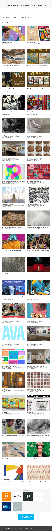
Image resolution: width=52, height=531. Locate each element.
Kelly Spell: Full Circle (7, 42)
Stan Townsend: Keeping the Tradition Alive (37, 135)
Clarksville (20, 11)
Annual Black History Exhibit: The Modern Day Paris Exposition (16, 435)
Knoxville (40, 11)
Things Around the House (7, 204)
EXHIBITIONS (12, 5)
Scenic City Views (6, 273)
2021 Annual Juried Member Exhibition (35, 366)
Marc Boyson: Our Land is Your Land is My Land (38, 435)
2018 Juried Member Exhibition (34, 389)
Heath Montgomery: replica (33, 320)
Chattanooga (33, 11)
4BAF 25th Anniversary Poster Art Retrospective (38, 88)
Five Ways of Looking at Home (34, 111)
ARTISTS (24, 5)
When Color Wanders (31, 42)
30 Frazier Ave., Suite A (43, 367)
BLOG (45, 5)
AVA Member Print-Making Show (9, 111)
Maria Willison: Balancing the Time (34, 158)
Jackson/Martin (14, 11)
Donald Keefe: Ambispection (33, 296)
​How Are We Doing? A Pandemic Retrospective (37, 343)
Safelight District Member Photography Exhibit (12, 135)
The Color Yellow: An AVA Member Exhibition (37, 65)
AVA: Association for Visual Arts (7, 43)
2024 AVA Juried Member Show (34, 181)
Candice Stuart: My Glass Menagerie (10, 88)
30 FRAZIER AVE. (42, 344)
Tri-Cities (45, 11)
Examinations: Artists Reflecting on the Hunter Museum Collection (17, 481)
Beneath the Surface (31, 273)
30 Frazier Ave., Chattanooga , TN (20, 205)
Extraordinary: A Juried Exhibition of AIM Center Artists (14, 250)
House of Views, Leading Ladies (34, 458)
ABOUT (33, 5)
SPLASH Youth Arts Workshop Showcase (11, 320)
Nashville (26, 11)
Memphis (7, 11)
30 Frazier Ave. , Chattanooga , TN (20, 390)
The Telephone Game (31, 412)
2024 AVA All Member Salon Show (9, 158)
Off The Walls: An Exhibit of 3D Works (10, 343)
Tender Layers (5, 389)
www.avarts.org (5, 20)
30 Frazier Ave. (11, 20)
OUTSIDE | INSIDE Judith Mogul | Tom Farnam (12, 227)
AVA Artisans (4, 412)
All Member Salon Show (7, 458)
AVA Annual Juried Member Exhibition (10, 65)
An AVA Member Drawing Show (34, 204)
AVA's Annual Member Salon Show (9, 366)
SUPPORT (39, 5)
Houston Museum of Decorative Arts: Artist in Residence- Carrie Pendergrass (19, 181)
